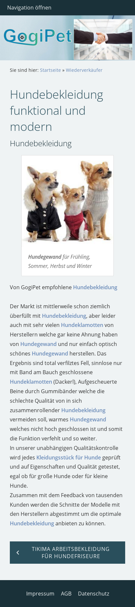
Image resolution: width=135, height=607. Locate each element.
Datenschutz (93, 593)
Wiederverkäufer (84, 70)
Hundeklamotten (82, 325)
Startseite (50, 70)
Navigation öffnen (29, 7)
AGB (66, 593)
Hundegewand (38, 344)
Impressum (40, 593)
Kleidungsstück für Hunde (68, 457)
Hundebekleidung (95, 287)
